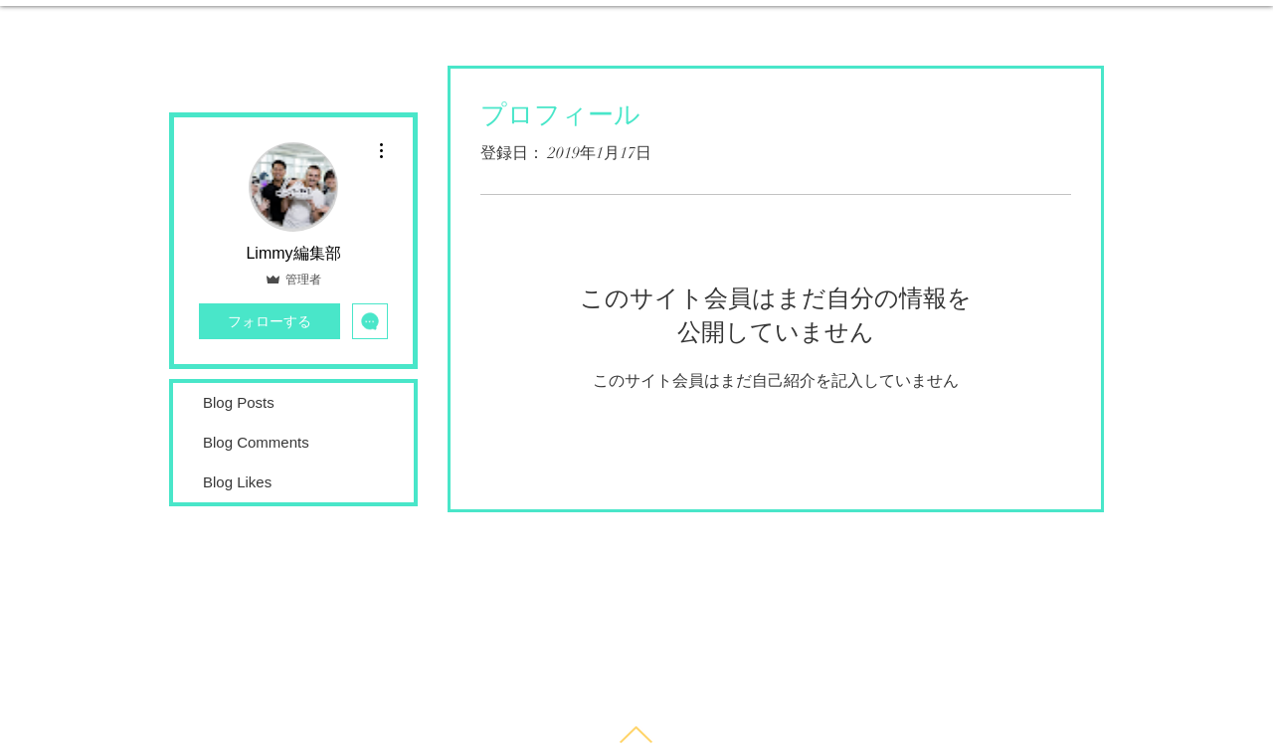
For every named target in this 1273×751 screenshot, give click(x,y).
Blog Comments (256, 442)
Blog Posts (238, 402)
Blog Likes (237, 481)
